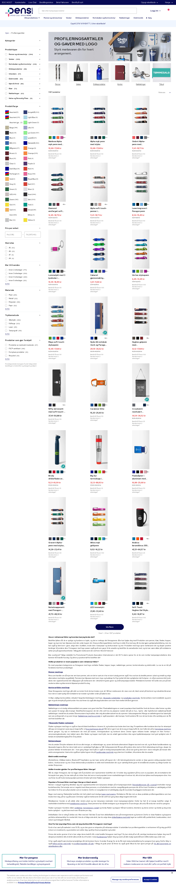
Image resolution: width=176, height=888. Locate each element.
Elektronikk (138, 18)
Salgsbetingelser (63, 856)
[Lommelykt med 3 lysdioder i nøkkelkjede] (67, 237)
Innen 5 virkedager (16, 280)
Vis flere (109, 592)
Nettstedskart (140, 856)
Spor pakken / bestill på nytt (145, 847)
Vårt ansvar (61, 847)
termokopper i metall (91, 773)
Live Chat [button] (32, 2)
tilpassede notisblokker (112, 663)
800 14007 (7, 2)
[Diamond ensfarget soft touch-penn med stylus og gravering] (67, 175)
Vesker (68, 18)
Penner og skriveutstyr (53, 18)
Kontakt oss (139, 858)
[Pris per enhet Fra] (13, 235)
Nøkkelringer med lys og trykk (89, 681)
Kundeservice (102, 802)
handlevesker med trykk (105, 717)
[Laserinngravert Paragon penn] (151, 175)
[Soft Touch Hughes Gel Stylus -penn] (151, 548)
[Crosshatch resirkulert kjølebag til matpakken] (151, 360)
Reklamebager (54, 706)
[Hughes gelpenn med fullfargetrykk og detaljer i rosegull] (151, 297)
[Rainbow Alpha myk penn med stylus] (67, 115)
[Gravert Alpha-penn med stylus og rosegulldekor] (67, 485)
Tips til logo (100, 850)
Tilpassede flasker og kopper (61, 688)
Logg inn (154, 10)
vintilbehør (78, 773)
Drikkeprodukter (82, 18)
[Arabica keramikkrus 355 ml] (151, 485)
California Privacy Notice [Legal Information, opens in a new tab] (40, 883)
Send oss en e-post (12, 859)
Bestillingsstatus (46, 2)
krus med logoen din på (95, 694)
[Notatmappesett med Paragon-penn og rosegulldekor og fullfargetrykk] (67, 548)
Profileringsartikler (103, 844)
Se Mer (7, 284)
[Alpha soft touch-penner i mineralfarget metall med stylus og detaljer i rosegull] (109, 175)
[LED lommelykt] (109, 548)
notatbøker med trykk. (131, 663)
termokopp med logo (163, 694)
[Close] (172, 872)
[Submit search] (132, 10)
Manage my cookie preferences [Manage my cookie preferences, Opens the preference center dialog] (125, 879)
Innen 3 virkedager (16, 273)
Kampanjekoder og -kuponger (107, 847)
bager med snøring (108, 759)
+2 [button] (127, 508)
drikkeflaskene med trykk (121, 782)
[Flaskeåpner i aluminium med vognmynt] (151, 423)
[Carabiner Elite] (109, 360)
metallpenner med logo (78, 769)
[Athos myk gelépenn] (109, 485)
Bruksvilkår (61, 853)
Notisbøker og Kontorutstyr (104, 18)
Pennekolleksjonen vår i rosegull (144, 750)
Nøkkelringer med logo (58, 670)
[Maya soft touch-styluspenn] (67, 297)
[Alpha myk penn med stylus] (109, 115)
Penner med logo (55, 637)
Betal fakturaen (62, 2)
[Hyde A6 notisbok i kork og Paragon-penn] (109, 297)
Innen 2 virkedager (16, 270)
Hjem (7, 33)
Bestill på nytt (77, 2)
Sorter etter (152, 92)
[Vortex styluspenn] (151, 237)
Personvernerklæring (65, 850)
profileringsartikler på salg (84, 809)
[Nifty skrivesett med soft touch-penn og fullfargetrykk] (67, 360)
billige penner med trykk (62, 809)
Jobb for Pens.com (64, 858)
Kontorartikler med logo (59, 653)
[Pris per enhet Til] (32, 235)
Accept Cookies (150, 879)
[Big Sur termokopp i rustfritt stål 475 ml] (109, 423)
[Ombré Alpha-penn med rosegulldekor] (151, 115)
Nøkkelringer (124, 18)
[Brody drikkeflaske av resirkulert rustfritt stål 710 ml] (67, 423)
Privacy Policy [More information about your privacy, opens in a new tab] (24, 883)
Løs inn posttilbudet (142, 853)
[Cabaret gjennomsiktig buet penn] (109, 237)
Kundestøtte (20, 2)
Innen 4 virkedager (16, 277)
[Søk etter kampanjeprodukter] (88, 11)
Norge (166, 2)
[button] (32, 17)
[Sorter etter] (164, 92)
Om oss (59, 844)
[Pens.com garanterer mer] (16, 843)
